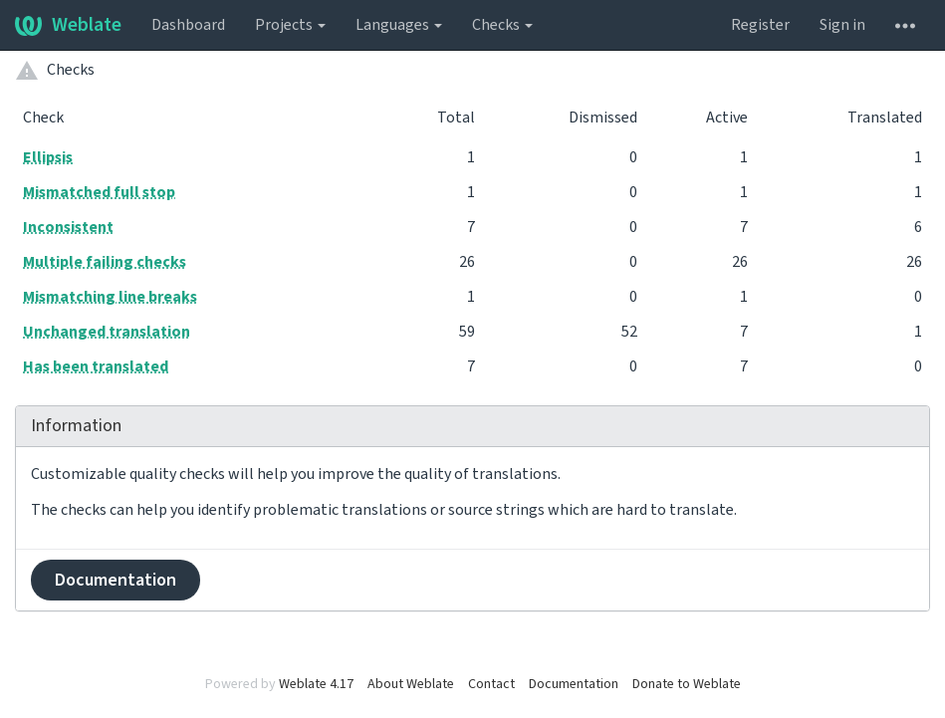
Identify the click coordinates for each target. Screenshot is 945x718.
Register (760, 25)
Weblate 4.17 (316, 684)
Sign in (842, 25)
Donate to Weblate (686, 684)
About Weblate (410, 684)
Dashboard (188, 25)
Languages (398, 25)
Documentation (115, 580)
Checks (502, 25)
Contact (491, 684)
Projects (290, 25)
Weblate (68, 25)
